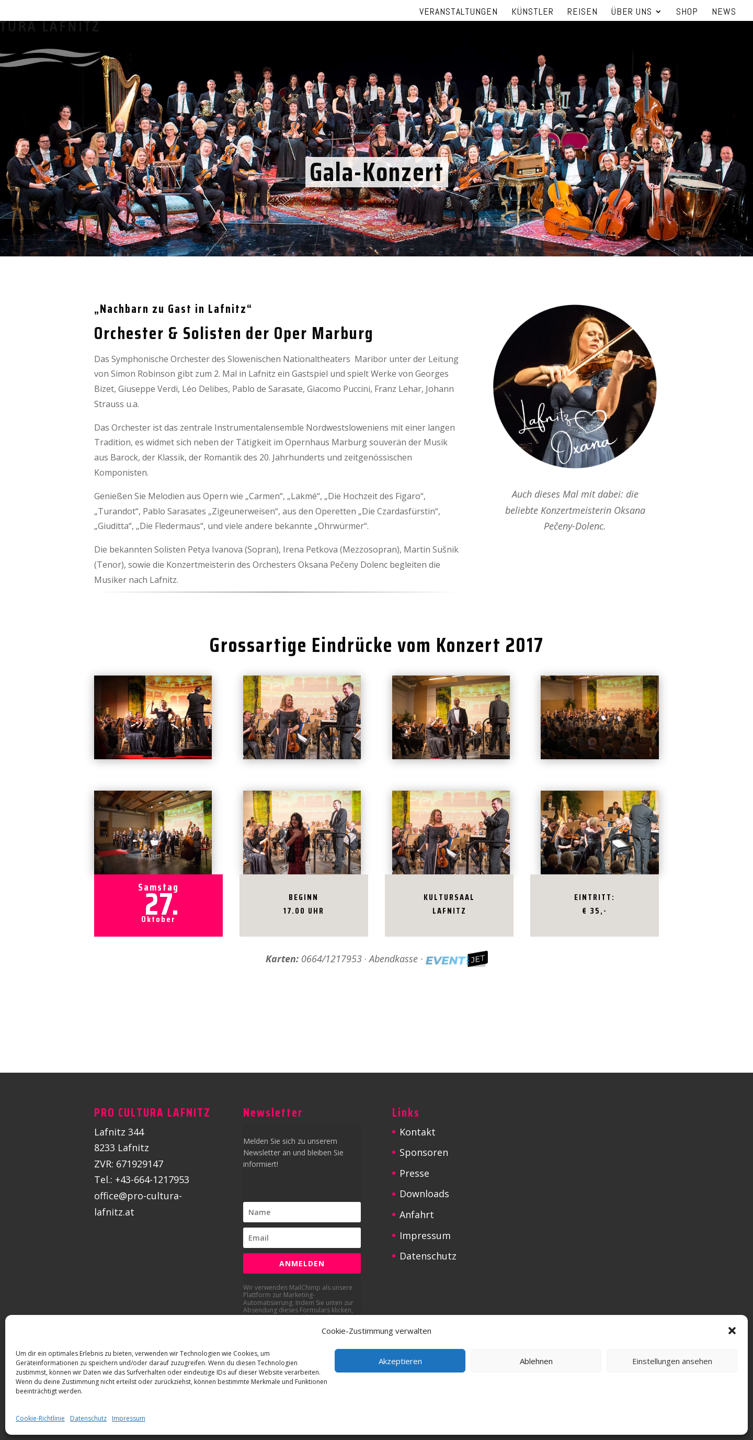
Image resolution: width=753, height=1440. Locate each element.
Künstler (532, 12)
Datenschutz (88, 1418)
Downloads (424, 1193)
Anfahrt (417, 1214)
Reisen (582, 12)
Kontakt (418, 1132)
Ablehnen (536, 1361)
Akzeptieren (400, 1361)
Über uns (631, 12)
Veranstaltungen (458, 12)
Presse (414, 1173)
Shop (687, 12)
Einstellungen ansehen (672, 1361)
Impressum (128, 1418)
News (724, 12)
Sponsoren (424, 1152)
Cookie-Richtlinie (40, 1418)
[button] (732, 1330)
